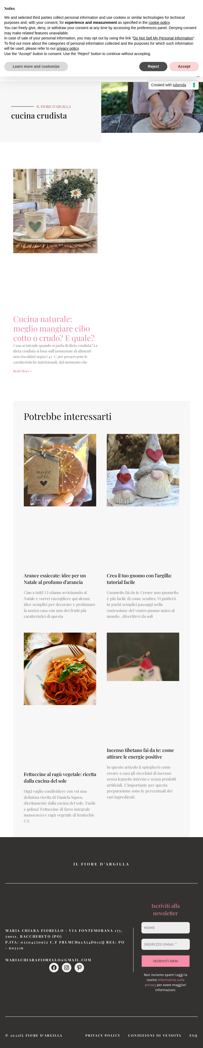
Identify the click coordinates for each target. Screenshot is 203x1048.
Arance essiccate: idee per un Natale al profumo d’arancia (55, 578)
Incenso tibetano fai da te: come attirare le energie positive (140, 753)
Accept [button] (184, 66)
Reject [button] (153, 66)
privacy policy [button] (68, 48)
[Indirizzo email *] (165, 944)
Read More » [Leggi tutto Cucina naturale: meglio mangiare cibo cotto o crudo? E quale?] (22, 371)
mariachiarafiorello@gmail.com (48, 960)
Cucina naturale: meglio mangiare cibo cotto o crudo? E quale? (54, 328)
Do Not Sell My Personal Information (163, 38)
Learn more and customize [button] (36, 66)
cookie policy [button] (159, 22)
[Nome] (165, 927)
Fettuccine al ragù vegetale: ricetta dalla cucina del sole (60, 777)
